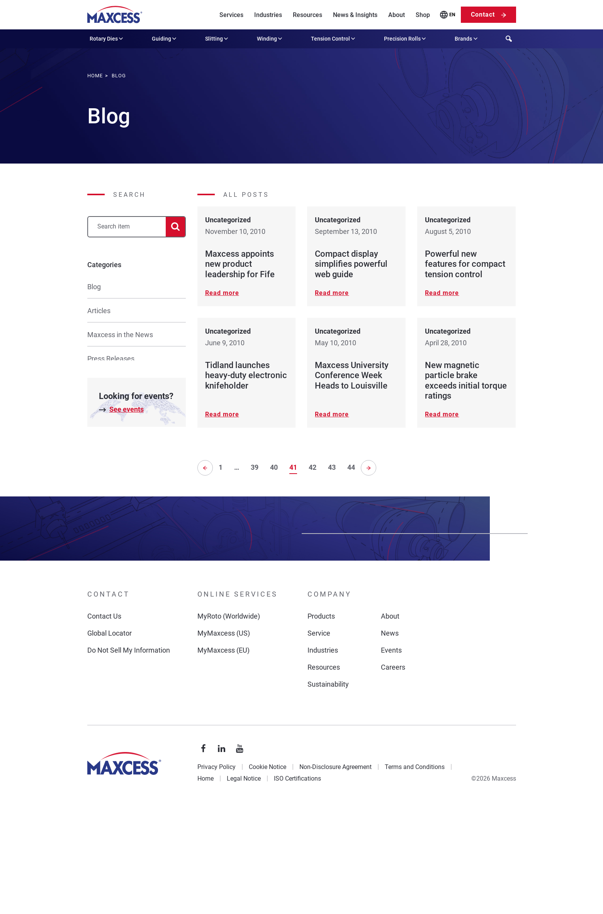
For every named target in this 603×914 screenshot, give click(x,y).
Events (391, 757)
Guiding (165, 39)
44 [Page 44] (351, 466)
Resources (307, 15)
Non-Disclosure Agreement (335, 873)
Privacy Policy (216, 873)
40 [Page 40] (274, 466)
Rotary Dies (107, 39)
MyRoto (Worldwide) (228, 723)
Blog (94, 287)
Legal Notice (244, 885)
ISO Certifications (297, 885)
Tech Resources (111, 406)
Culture (98, 454)
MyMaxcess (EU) (223, 757)
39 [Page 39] (254, 466)
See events (126, 562)
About (396, 15)
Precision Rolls (405, 39)
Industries (268, 15)
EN (452, 14)
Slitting (217, 39)
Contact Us (104, 723)
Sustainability (328, 791)
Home (205, 885)
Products (321, 723)
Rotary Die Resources (120, 478)
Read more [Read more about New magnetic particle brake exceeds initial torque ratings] (442, 414)
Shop (423, 15)
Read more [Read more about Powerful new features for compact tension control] (442, 293)
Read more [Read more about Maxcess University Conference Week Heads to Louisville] (332, 414)
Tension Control (334, 39)
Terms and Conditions (415, 873)
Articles (98, 311)
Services (231, 15)
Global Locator (109, 740)
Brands (467, 39)
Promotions (105, 430)
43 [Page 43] (332, 466)
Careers (393, 774)
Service (318, 740)
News (390, 740)
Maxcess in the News (120, 335)
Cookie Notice (267, 873)
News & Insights (355, 15)
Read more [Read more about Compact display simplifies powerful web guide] (332, 293)
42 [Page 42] (312, 466)
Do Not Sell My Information (128, 757)
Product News (109, 383)
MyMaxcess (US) (223, 740)
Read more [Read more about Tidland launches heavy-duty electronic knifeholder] (222, 414)
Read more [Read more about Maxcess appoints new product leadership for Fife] (222, 293)
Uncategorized (109, 502)
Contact (483, 14)
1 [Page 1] (221, 466)
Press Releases (110, 359)
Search (129, 194)
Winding (270, 39)
